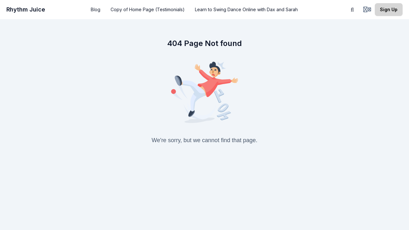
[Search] (352, 10)
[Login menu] (367, 9)
